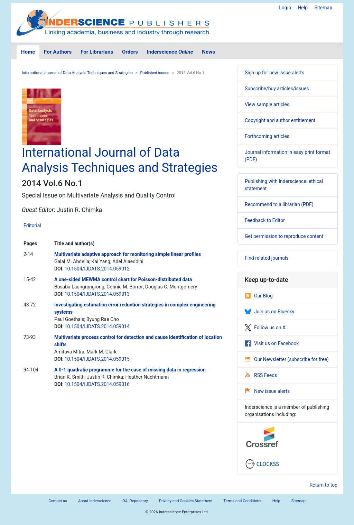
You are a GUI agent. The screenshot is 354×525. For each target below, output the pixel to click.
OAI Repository (135, 501)
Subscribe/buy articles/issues (277, 88)
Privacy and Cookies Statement (186, 501)
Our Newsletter (266, 359)
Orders (130, 52)
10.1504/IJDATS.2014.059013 (97, 294)
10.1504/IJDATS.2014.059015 (97, 359)
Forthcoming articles (267, 136)
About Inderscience (94, 501)
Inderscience (170, 52)
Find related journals (266, 258)
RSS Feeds (261, 375)
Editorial (32, 225)
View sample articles (267, 104)
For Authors (58, 52)
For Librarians (97, 52)
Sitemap (323, 7)
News (208, 52)
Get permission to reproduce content (284, 236)
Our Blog (259, 295)
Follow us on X (265, 327)
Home (28, 52)
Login (285, 7)
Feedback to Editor (265, 220)
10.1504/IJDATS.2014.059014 (97, 326)
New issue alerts (267, 391)
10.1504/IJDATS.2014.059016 (97, 384)
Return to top (323, 485)
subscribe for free (308, 359)
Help (303, 7)
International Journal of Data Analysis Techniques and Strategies (77, 73)
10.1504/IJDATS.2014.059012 (97, 268)
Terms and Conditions (242, 501)
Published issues (154, 73)
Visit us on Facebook (272, 343)
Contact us (57, 501)
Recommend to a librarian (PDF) (279, 204)
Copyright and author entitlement (280, 120)
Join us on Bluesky (269, 311)
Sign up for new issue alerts (274, 72)
